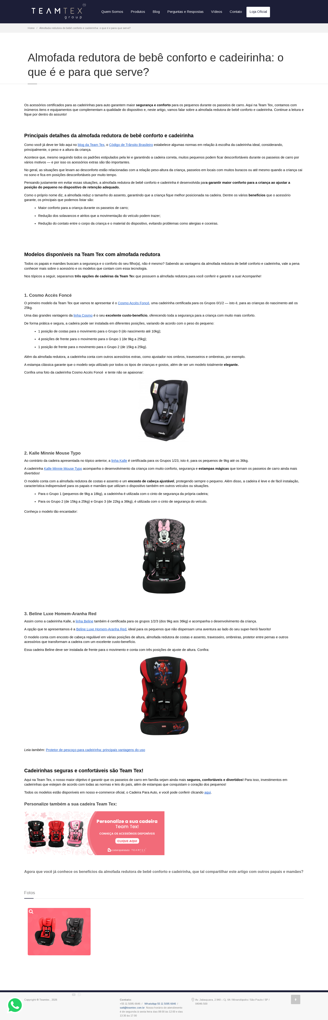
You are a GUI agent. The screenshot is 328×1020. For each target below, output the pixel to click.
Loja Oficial (258, 12)
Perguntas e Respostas (185, 12)
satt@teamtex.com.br (132, 1007)
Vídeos (216, 12)
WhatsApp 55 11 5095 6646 (160, 1003)
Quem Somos (112, 12)
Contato (236, 12)
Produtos (138, 12)
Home (31, 28)
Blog (156, 12)
